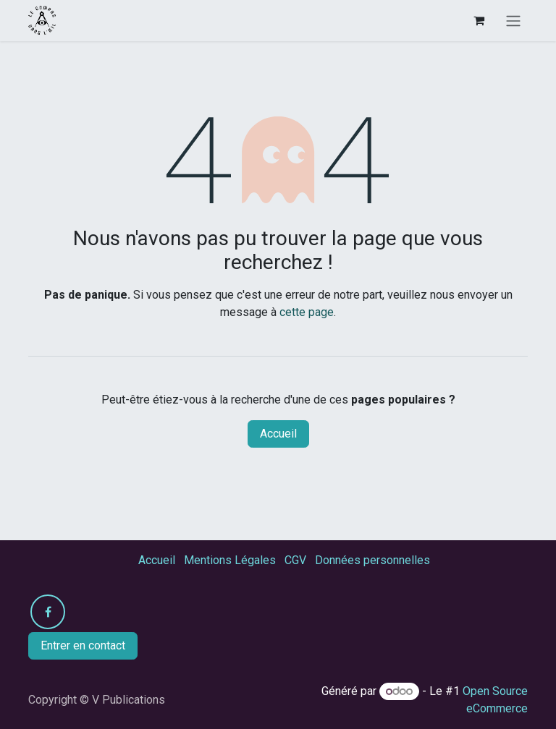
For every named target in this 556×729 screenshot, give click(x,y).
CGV (295, 560)
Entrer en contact (83, 645)
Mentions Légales (230, 560)
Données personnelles (372, 560)
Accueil (278, 433)
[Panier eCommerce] (478, 20)
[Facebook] (47, 611)
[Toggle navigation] (513, 20)
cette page (306, 312)
